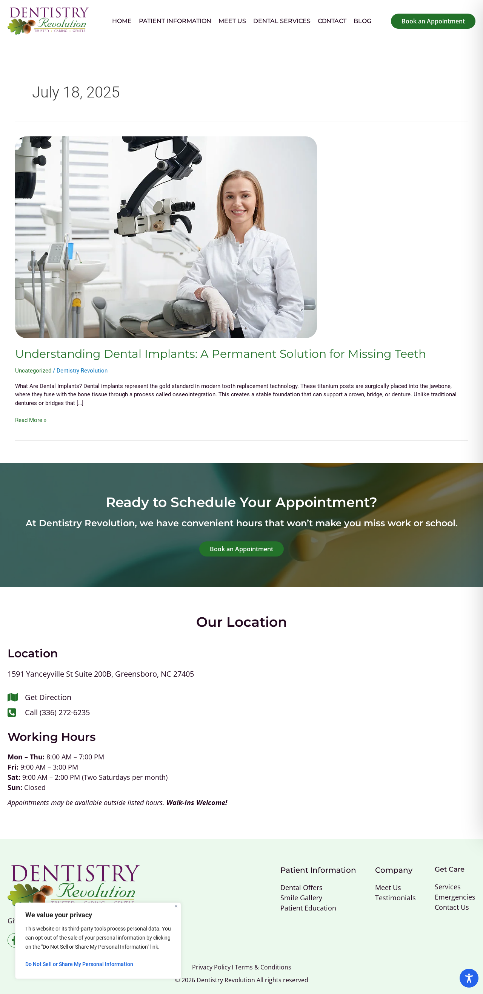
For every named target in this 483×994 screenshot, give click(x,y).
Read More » (30, 420)
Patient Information (175, 21)
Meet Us (232, 21)
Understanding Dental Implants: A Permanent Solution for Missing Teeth (220, 354)
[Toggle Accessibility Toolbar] (469, 978)
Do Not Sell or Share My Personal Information (79, 964)
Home (122, 21)
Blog (362, 21)
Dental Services (282, 21)
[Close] (176, 906)
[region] (98, 941)
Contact (332, 21)
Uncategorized (33, 370)
